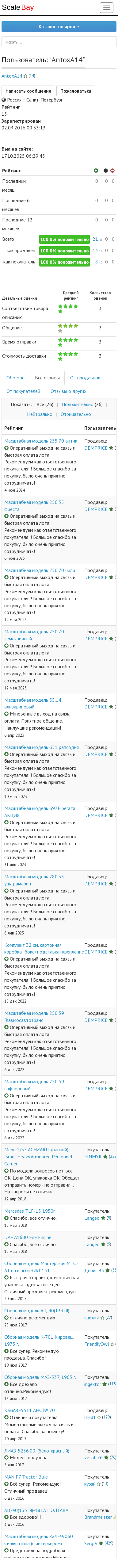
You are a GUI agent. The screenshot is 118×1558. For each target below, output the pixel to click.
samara (91, 1317)
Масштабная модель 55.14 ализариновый (32, 703)
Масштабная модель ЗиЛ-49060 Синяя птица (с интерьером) (38, 1539)
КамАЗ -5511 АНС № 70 (29, 1410)
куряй (90, 1484)
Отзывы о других (68, 391)
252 (113, 1156)
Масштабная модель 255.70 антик (40, 441)
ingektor (92, 1384)
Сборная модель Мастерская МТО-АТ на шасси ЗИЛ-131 (41, 1266)
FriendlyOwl (96, 1344)
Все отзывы (47, 377)
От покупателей (23, 391)
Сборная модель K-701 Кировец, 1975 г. (39, 1340)
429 (109, 1543)
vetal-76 (93, 1457)
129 (106, 1417)
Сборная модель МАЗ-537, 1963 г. (40, 1377)
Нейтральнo (39, 414)
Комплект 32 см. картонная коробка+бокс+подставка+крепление (44, 948)
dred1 (90, 1417)
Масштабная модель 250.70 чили (39, 570)
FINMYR (93, 1156)
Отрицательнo (76, 414)
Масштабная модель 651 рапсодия (41, 747)
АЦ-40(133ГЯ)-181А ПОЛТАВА (36, 1510)
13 (105, 1483)
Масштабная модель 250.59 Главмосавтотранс (34, 1016)
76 (113, 1457)
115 (112, 1384)
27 (109, 1317)
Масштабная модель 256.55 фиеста (34, 505)
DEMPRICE (96, 448)
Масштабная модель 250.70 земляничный (34, 635)
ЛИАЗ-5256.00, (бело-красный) (36, 1451)
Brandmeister (98, 1517)
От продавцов (85, 377)
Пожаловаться (75, 91)
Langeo (92, 1218)
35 (114, 1270)
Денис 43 (94, 1270)
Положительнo (77, 404)
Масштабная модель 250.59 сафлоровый (34, 1085)
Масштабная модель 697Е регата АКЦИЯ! (39, 811)
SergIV (90, 1543)
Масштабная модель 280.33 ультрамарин (34, 880)
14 (32, 75)
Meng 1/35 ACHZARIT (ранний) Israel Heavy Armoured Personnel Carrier (38, 1156)
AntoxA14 (12, 76)
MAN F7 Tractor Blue (26, 1477)
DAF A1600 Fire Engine (27, 1237)
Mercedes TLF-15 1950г (29, 1211)
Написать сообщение (28, 91)
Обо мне (15, 377)
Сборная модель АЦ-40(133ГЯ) (36, 1310)
